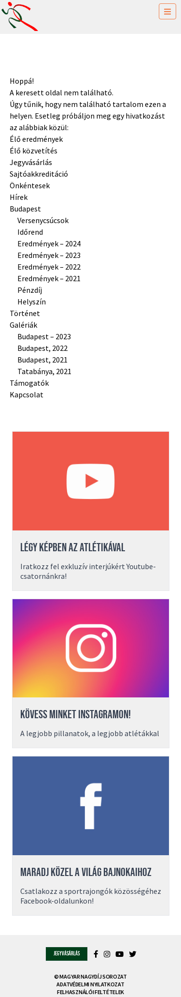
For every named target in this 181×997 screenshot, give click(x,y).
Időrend (30, 232)
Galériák (23, 325)
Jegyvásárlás (31, 162)
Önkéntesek (30, 185)
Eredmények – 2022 (49, 267)
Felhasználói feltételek (90, 992)
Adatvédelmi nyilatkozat (90, 984)
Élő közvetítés (33, 150)
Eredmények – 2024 (49, 243)
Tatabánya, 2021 (44, 371)
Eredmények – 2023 (49, 255)
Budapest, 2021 (42, 359)
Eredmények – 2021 (49, 278)
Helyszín (31, 301)
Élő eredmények (36, 139)
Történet (25, 313)
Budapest (25, 208)
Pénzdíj (29, 290)
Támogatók (29, 383)
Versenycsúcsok (43, 220)
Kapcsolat (26, 394)
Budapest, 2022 (42, 348)
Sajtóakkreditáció (39, 174)
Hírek (19, 197)
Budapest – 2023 (44, 336)
